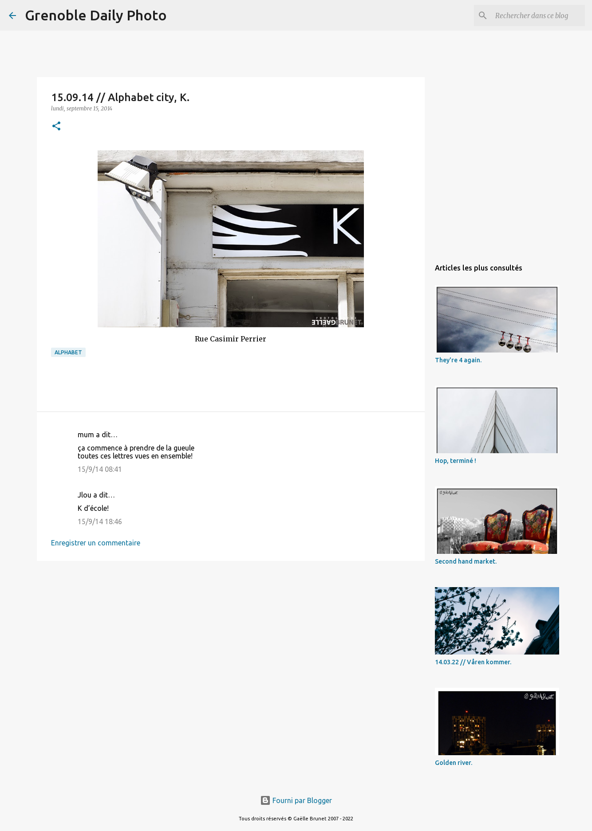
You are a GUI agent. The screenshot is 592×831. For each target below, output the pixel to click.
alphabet (68, 352)
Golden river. (453, 762)
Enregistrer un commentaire (95, 543)
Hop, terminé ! (455, 460)
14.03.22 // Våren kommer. (473, 662)
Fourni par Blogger (296, 800)
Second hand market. (466, 561)
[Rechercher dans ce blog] (538, 15)
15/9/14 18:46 (100, 521)
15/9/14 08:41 (100, 469)
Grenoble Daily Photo (96, 15)
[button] (56, 127)
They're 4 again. (458, 360)
